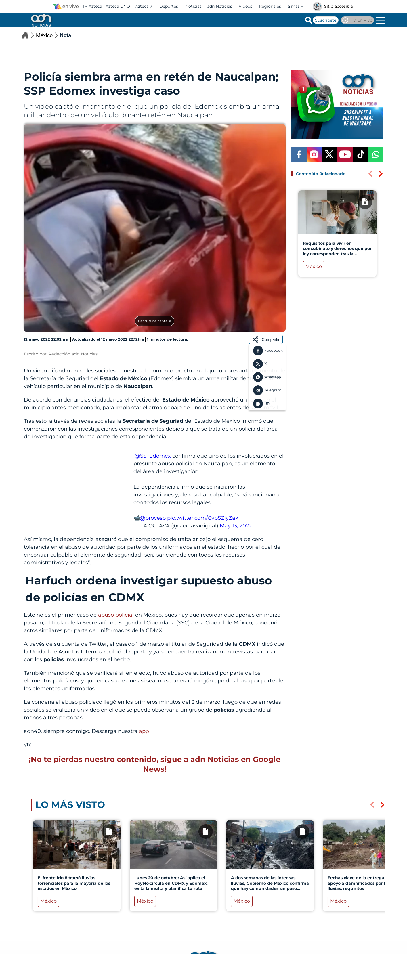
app (144, 731)
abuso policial (116, 615)
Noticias (193, 6)
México (48, 35)
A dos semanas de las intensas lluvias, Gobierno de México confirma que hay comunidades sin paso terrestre (270, 885)
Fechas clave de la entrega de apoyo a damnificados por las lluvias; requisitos (359, 883)
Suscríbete (325, 20)
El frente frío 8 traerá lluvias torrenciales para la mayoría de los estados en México (73, 883)
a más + (295, 6)
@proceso (153, 518)
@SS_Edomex (153, 456)
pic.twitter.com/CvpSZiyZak (202, 518)
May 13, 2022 (236, 526)
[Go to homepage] (40, 20)
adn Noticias (219, 6)
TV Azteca (92, 6)
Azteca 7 (143, 6)
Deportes (168, 6)
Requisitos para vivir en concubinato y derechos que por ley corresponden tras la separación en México (337, 251)
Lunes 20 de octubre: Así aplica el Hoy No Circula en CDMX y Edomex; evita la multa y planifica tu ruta (170, 883)
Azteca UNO (118, 6)
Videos (245, 6)
